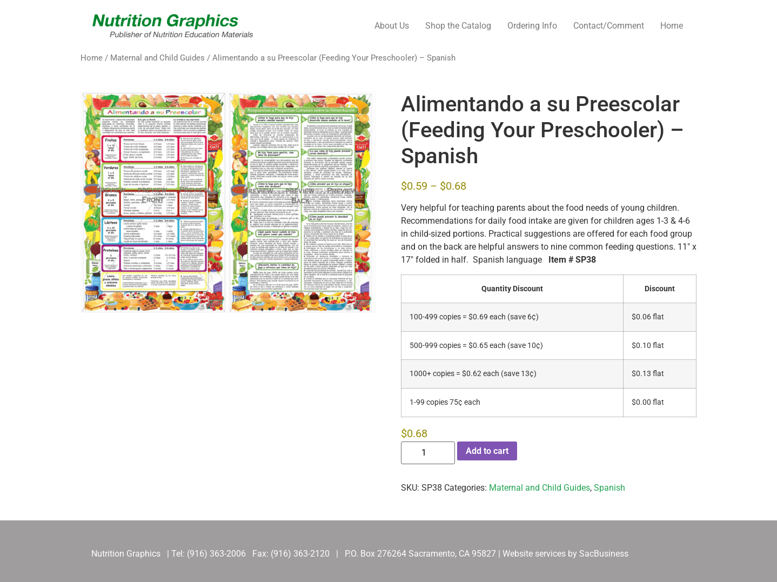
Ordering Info (532, 26)
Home (671, 26)
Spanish (609, 488)
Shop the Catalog (458, 26)
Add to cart (487, 451)
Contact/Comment (608, 26)
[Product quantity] (428, 452)
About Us (391, 26)
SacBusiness (603, 553)
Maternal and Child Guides (157, 58)
